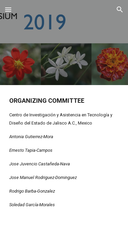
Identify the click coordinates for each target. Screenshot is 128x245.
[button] (8, 9)
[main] (64, 152)
